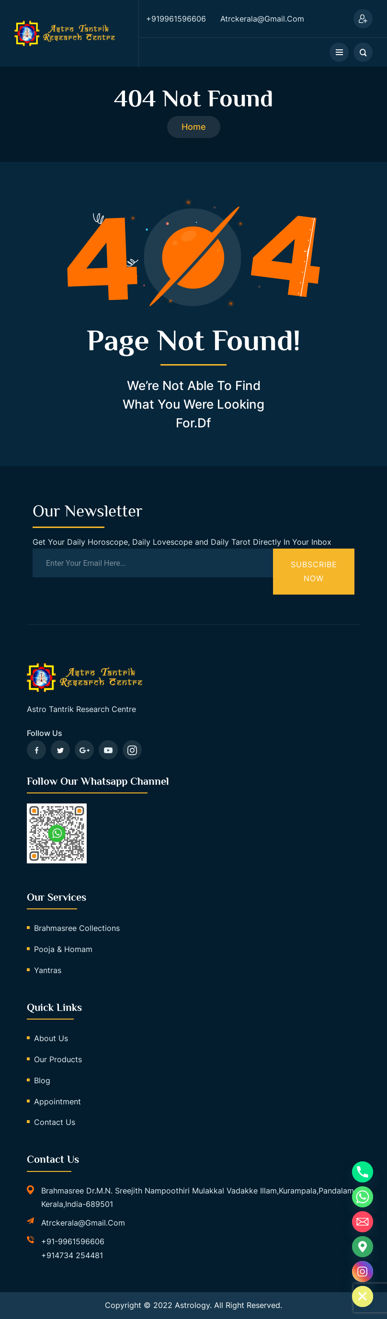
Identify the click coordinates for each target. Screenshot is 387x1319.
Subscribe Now (314, 571)
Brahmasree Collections (77, 928)
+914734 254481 (72, 1255)
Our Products (58, 1059)
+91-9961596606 (72, 1241)
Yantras (47, 970)
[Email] (362, 1221)
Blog (42, 1080)
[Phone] (362, 1171)
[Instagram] (362, 1271)
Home (194, 127)
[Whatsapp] (362, 1196)
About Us (51, 1038)
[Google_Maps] (362, 1246)
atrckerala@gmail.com (83, 1222)
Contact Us (54, 1122)
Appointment (57, 1101)
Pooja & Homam (63, 949)
